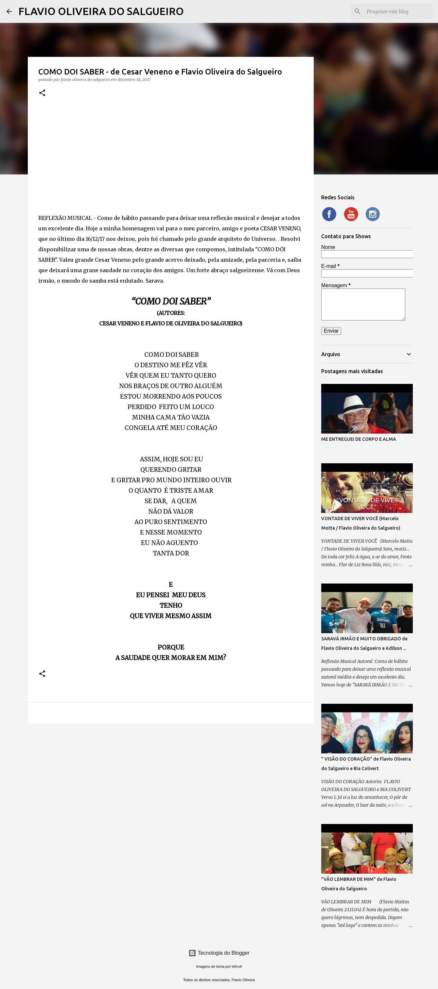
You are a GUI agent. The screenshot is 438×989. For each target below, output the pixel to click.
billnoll (237, 966)
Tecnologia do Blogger (219, 953)
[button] (42, 93)
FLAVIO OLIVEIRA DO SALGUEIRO (101, 11)
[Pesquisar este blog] (398, 11)
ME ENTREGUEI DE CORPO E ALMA (358, 439)
